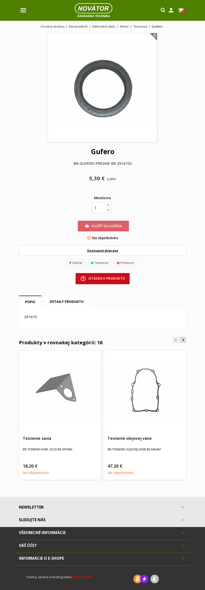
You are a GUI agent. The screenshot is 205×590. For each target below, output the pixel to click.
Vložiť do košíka (103, 226)
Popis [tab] (30, 301)
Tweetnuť (100, 262)
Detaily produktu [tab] (67, 301)
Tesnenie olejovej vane (130, 438)
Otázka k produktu (102, 279)
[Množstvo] (99, 207)
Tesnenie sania (37, 438)
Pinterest (125, 262)
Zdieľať (75, 262)
